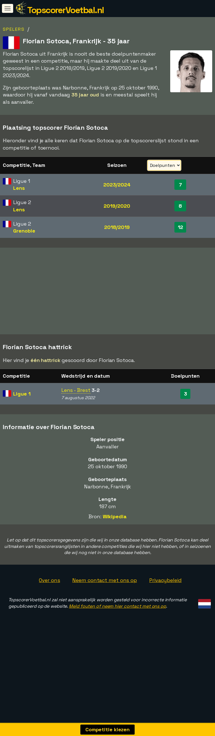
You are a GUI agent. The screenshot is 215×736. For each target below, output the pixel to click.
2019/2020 (117, 206)
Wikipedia (115, 538)
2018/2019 (117, 227)
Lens (19, 188)
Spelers (14, 29)
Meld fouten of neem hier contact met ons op (117, 628)
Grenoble (24, 231)
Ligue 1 (21, 415)
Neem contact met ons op (104, 601)
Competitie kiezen (107, 729)
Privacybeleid (165, 601)
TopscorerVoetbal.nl (65, 10)
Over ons (49, 601)
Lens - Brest (75, 411)
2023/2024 (116, 184)
